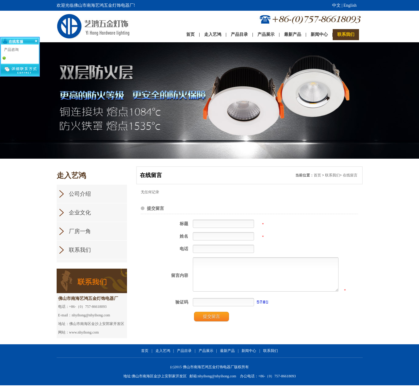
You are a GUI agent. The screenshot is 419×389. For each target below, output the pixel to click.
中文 (336, 5)
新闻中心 (248, 354)
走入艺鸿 (162, 354)
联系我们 (332, 175)
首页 (317, 175)
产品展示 (206, 354)
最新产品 (227, 354)
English (350, 5)
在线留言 (350, 175)
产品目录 (184, 354)
